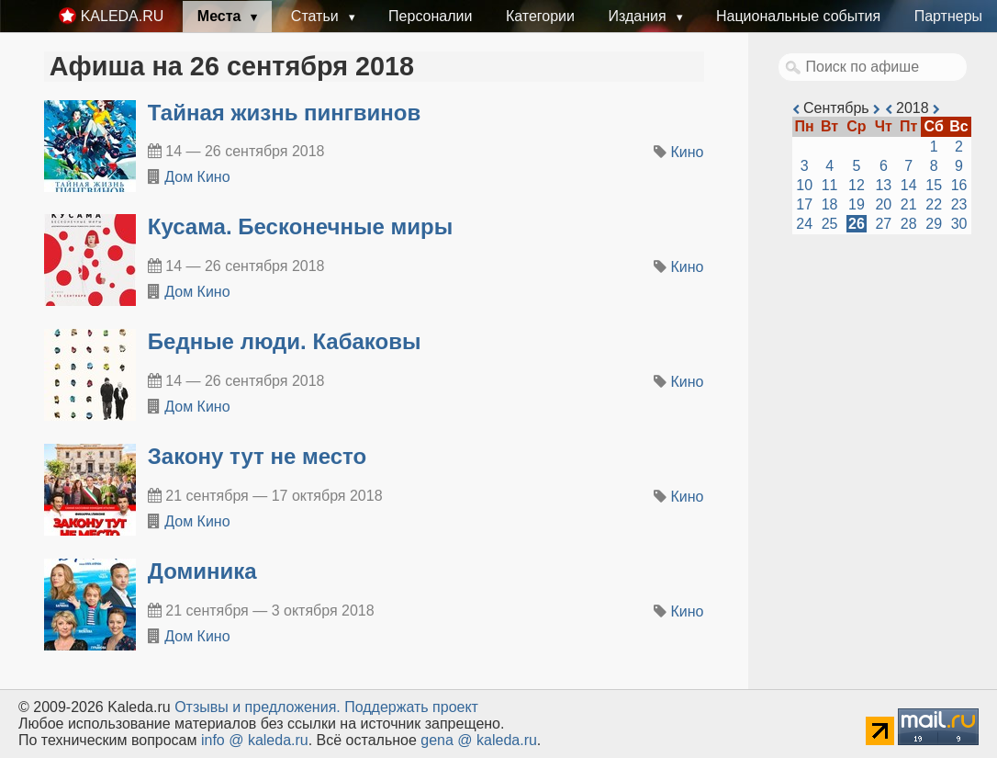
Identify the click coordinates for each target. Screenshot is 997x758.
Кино (687, 152)
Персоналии (430, 16)
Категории (540, 16)
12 (856, 185)
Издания (639, 16)
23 (959, 204)
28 (909, 224)
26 (856, 224)
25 (830, 224)
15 (933, 185)
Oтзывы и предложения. (257, 707)
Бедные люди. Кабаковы (284, 341)
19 (856, 204)
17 (804, 204)
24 (804, 224)
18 (830, 204)
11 (830, 185)
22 (933, 204)
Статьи (316, 16)
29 (933, 224)
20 (883, 204)
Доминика (202, 571)
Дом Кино (197, 177)
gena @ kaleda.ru (478, 740)
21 (909, 204)
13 (883, 185)
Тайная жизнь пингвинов (284, 112)
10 (804, 185)
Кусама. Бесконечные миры (300, 226)
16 (959, 185)
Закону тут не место (257, 456)
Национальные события (798, 16)
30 (959, 224)
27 (883, 224)
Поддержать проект (411, 707)
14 (909, 185)
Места (221, 16)
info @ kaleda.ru (254, 740)
